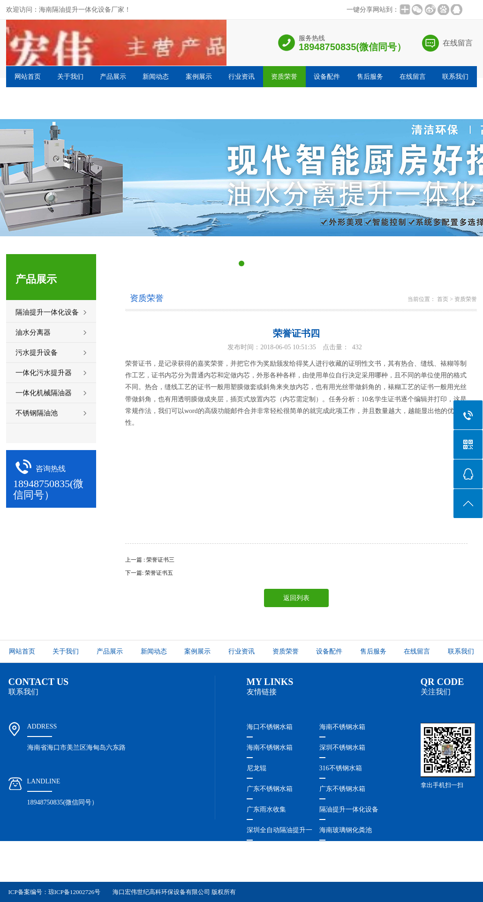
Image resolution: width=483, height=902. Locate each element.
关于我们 (70, 76)
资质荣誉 (284, 76)
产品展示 (113, 76)
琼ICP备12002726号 (74, 891)
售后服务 (370, 76)
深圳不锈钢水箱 (342, 747)
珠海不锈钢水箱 (270, 850)
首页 (442, 299)
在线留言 (458, 43)
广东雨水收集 (266, 809)
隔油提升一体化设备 (348, 809)
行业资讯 (241, 76)
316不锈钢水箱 (340, 768)
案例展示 (199, 76)
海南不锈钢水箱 (342, 726)
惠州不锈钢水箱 (342, 850)
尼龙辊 (256, 768)
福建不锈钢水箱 (270, 871)
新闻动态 (156, 76)
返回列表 (296, 597)
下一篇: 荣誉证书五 (149, 573)
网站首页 (28, 76)
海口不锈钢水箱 (270, 726)
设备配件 (327, 76)
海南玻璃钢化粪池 (345, 830)
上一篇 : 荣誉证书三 (149, 559)
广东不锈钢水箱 (270, 788)
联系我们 (455, 76)
